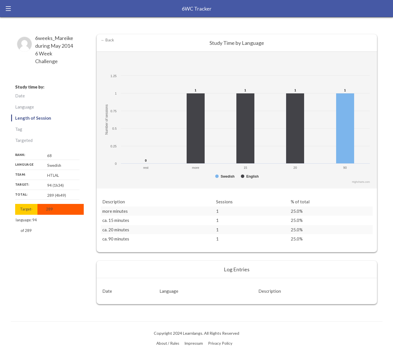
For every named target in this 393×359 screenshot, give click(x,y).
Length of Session (33, 118)
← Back (107, 40)
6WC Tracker (197, 8)
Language (24, 106)
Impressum (193, 343)
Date (20, 95)
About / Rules (167, 343)
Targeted (24, 140)
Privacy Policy (220, 343)
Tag (18, 129)
